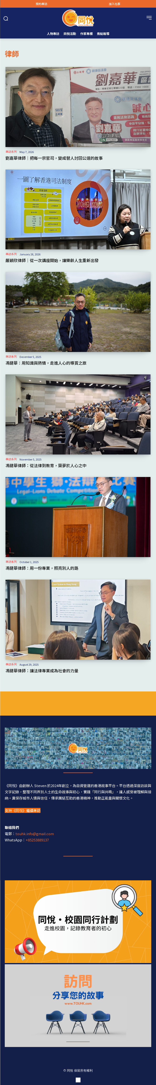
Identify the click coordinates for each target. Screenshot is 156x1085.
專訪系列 (11, 151)
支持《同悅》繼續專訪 (22, 810)
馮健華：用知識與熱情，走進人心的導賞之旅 (45, 363)
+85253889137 (37, 839)
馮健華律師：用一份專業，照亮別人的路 (41, 568)
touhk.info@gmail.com (34, 833)
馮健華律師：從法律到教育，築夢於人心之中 (45, 465)
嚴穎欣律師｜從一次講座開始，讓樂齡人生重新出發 (52, 260)
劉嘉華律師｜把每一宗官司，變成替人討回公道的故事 (54, 158)
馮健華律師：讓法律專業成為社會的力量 (41, 671)
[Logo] (78, 18)
